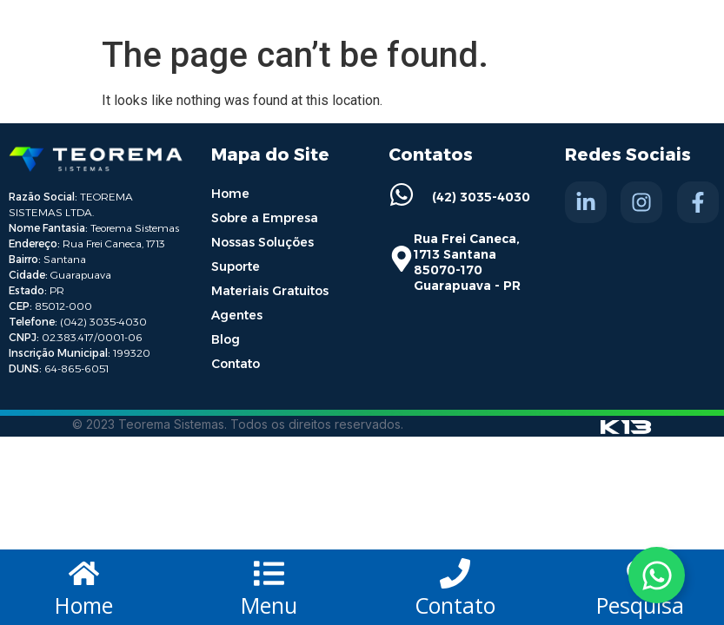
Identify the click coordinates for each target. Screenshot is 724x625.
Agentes (236, 315)
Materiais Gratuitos (270, 291)
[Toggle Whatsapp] (656, 575)
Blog (225, 339)
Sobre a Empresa (264, 218)
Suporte (235, 266)
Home (230, 193)
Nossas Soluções (262, 242)
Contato (235, 364)
